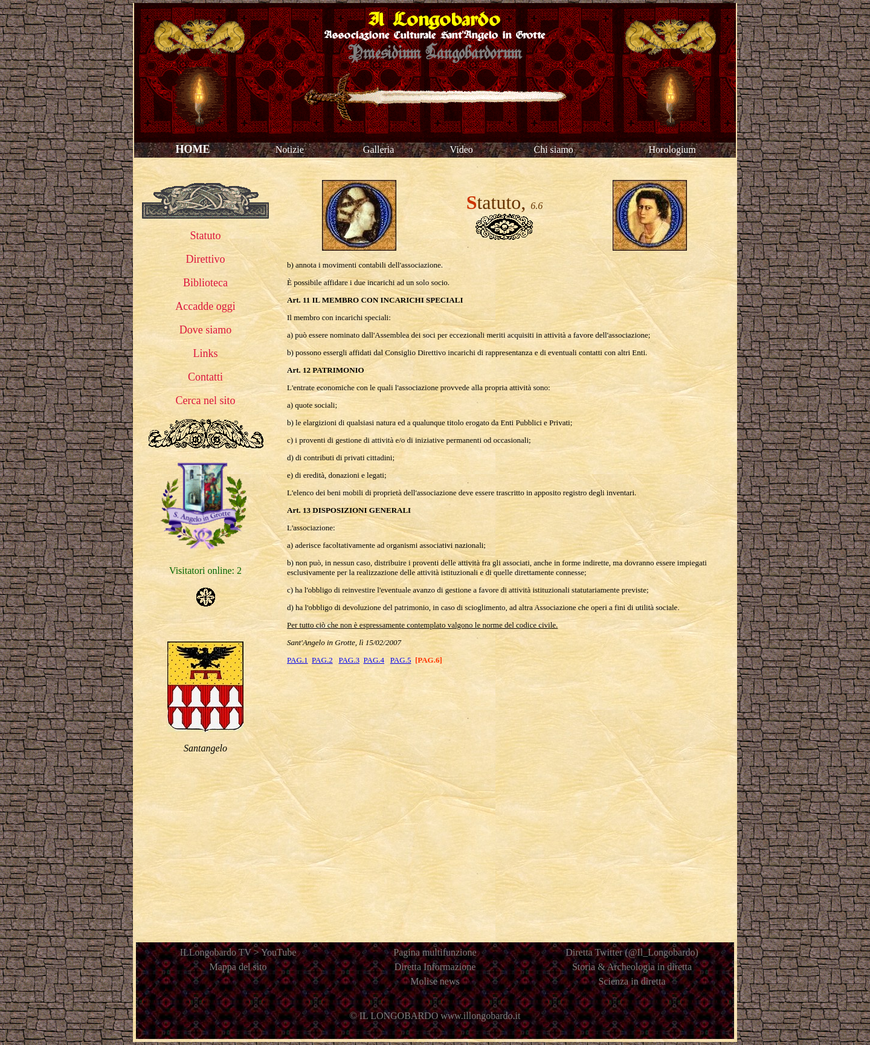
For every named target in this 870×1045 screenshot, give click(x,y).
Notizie (290, 149)
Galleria (378, 149)
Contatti (205, 377)
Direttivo (205, 259)
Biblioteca (205, 283)
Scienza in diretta (631, 981)
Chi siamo (553, 149)
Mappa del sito (237, 967)
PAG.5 (400, 659)
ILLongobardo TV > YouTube (238, 952)
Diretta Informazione (435, 967)
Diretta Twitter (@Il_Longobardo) (632, 952)
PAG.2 (322, 659)
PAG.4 (373, 659)
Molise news (434, 981)
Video (461, 149)
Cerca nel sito (206, 400)
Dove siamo (205, 330)
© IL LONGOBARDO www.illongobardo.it (435, 1016)
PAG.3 (348, 659)
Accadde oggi (205, 306)
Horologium (672, 149)
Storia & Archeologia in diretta (632, 967)
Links (205, 353)
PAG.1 (297, 659)
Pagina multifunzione (434, 952)
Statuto (205, 236)
